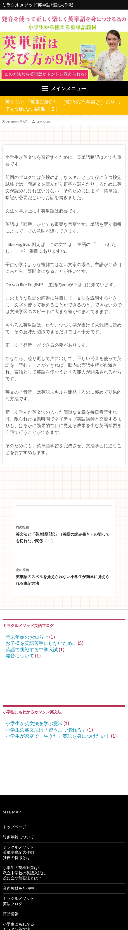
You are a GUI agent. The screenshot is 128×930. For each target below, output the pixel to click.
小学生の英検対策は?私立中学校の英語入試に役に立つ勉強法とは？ (24, 872)
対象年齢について (18, 836)
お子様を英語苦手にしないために (41, 643)
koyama (43, 122)
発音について (20, 656)
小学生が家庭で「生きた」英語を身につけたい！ (58, 736)
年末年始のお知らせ (27, 637)
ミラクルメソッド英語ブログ (18, 901)
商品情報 (10, 913)
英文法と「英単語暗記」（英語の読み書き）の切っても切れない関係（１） (64, 533)
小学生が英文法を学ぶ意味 (34, 723)
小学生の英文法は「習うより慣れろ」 (46, 730)
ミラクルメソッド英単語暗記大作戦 (37, 4)
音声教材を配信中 (18, 888)
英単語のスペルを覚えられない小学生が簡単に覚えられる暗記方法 (64, 576)
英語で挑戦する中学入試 (32, 649)
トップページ (14, 826)
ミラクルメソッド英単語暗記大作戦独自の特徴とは (18, 852)
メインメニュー (68, 88)
